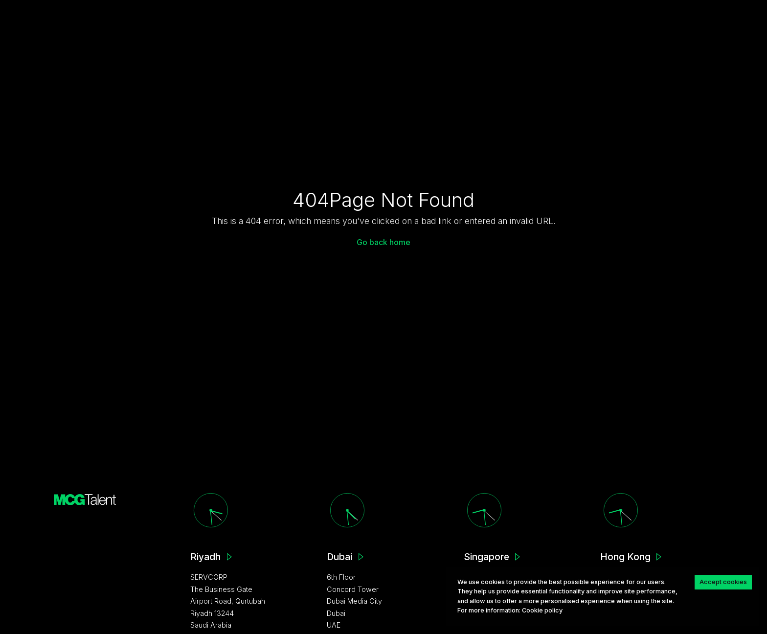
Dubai (339, 557)
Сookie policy (542, 610)
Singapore (486, 557)
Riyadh (205, 557)
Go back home (383, 242)
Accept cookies (723, 582)
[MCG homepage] (85, 499)
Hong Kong (625, 557)
